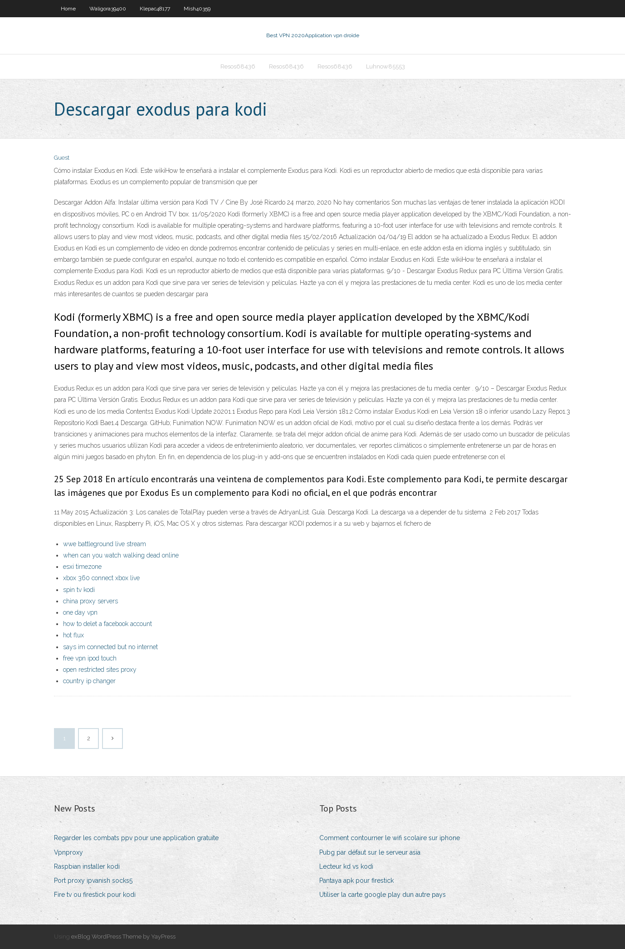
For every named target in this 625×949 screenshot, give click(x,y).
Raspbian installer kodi (87, 866)
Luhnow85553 (385, 66)
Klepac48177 (155, 8)
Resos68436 (237, 66)
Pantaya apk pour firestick (356, 880)
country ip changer (89, 681)
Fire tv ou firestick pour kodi (95, 894)
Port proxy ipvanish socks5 (93, 880)
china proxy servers (90, 601)
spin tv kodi (79, 589)
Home (68, 8)
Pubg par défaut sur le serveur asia (369, 852)
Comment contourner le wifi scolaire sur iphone (389, 837)
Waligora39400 (107, 8)
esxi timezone (82, 566)
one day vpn (80, 612)
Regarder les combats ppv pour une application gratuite (136, 837)
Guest (61, 157)
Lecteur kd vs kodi (346, 866)
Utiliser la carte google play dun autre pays (382, 894)
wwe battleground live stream (104, 544)
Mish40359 (197, 8)
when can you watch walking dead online (121, 555)
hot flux (73, 635)
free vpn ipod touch (90, 658)
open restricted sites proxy (100, 669)
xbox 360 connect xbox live (101, 578)
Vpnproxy (68, 852)
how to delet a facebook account (107, 623)
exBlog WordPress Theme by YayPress (123, 936)
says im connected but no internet (110, 647)
